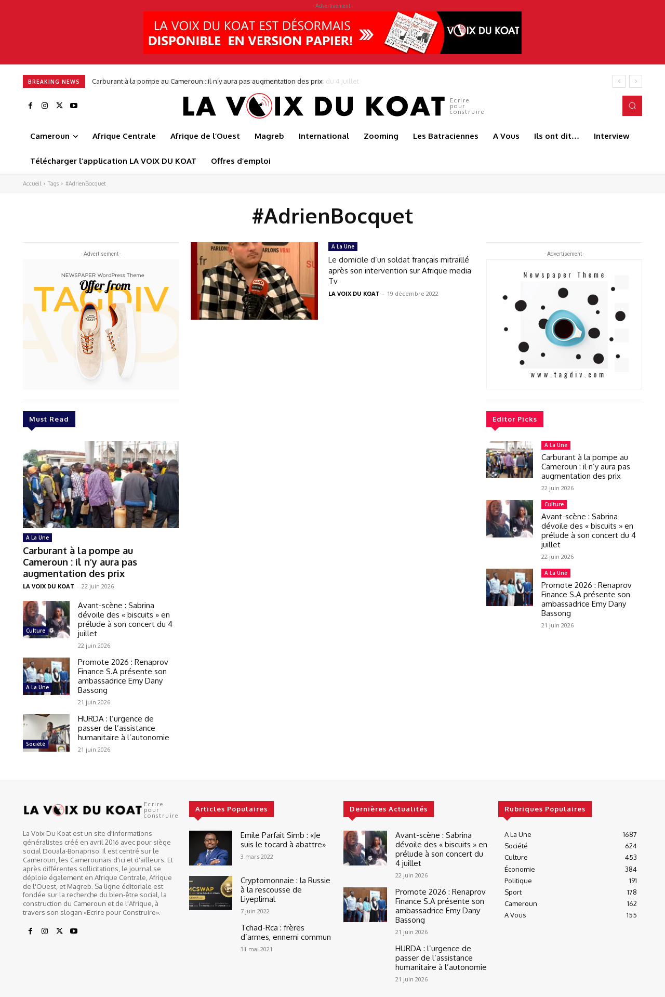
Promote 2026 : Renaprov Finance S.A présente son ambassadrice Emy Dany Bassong (123, 661)
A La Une (37, 537)
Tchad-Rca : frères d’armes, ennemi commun (283, 914)
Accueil (32, 183)
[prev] (619, 81)
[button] (632, 105)
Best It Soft (174, 986)
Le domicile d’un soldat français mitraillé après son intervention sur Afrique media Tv (399, 270)
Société (35, 728)
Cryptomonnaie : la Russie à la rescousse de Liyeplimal (284, 868)
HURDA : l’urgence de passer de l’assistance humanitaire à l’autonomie (123, 713)
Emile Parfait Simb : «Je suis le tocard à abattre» (286, 823)
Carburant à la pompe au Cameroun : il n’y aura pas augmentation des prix (208, 81)
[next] (635, 81)
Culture (35, 615)
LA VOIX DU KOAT (48, 571)
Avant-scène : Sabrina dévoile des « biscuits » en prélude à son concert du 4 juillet (125, 604)
